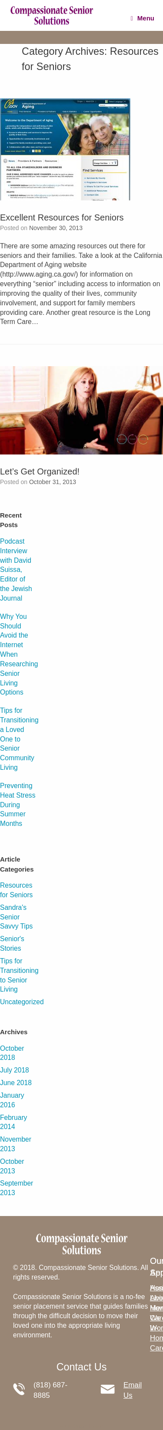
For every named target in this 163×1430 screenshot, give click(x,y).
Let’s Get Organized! (40, 471)
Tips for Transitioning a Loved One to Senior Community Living (19, 739)
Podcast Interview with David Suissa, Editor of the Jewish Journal (16, 570)
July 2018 (14, 1070)
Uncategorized (22, 1002)
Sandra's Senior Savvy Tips (16, 917)
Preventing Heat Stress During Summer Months (17, 804)
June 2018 (16, 1082)
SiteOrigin (75, 1426)
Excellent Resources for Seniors (62, 217)
